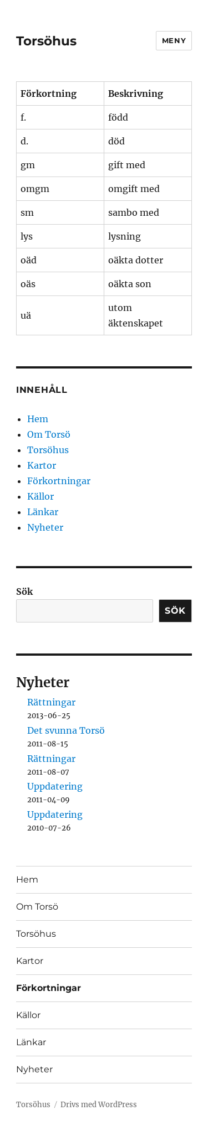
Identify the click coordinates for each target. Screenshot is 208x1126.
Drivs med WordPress (98, 1104)
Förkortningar (58, 480)
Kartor (41, 465)
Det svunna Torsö (66, 730)
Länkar (42, 511)
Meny (174, 40)
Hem (37, 418)
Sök (24, 591)
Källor (40, 496)
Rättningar (51, 702)
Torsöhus (46, 41)
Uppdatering (55, 786)
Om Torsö (48, 434)
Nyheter (45, 527)
